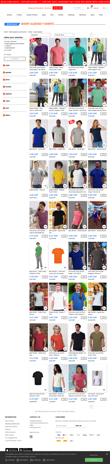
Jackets (60, 15)
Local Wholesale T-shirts (13, 439)
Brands (9, 15)
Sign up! (79, 424)
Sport (92, 15)
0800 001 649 (34, 431)
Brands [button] (8, 86)
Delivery (8, 428)
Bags (44, 15)
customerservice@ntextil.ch (39, 422)
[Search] (79, 7)
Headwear (71, 15)
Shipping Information (35, 8)
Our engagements (11, 437)
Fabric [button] (8, 114)
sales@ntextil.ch (35, 426)
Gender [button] (8, 72)
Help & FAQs (9, 434)
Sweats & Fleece (32, 15)
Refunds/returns (10, 431)
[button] (88, 8)
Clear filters (14, 58)
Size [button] (7, 107)
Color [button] (8, 100)
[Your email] (65, 425)
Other (101, 15)
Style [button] (7, 64)
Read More (32, 456)
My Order (47, 8)
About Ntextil (9, 420)
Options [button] (9, 93)
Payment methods (11, 425)
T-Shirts (19, 15)
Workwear (82, 15)
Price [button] (8, 79)
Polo (51, 15)
